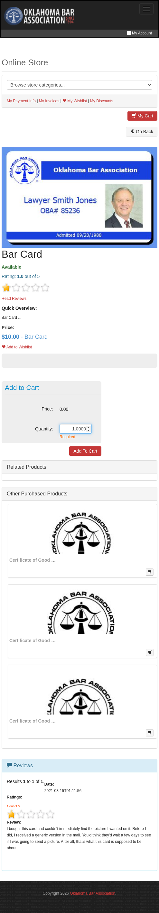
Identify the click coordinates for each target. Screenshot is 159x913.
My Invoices (49, 101)
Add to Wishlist (17, 347)
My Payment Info (21, 101)
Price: (47, 408)
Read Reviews (14, 298)
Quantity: (44, 428)
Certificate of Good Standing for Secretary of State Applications (33, 560)
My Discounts (101, 101)
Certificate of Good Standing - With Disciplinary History (33, 721)
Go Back (141, 131)
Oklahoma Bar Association (92, 893)
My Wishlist (74, 101)
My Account (139, 33)
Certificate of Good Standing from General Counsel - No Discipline (33, 640)
